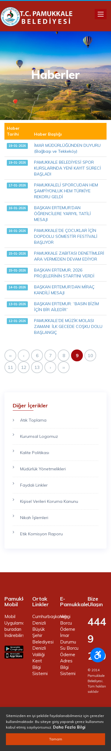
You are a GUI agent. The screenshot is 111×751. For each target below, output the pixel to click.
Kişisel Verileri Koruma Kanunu (49, 501)
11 (10, 367)
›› (63, 367)
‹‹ (10, 355)
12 (23, 367)
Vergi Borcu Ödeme (67, 623)
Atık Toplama (33, 420)
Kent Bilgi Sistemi (40, 667)
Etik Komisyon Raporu (41, 534)
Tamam (55, 739)
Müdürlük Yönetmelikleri (43, 469)
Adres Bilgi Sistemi (67, 667)
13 (37, 367)
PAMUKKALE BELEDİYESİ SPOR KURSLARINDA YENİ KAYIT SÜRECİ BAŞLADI (67, 168)
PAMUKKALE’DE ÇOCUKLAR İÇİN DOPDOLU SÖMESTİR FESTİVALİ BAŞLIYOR (65, 236)
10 (90, 355)
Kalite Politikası (34, 452)
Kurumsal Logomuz (39, 436)
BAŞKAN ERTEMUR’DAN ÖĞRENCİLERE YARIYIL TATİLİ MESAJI (62, 213)
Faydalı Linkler (34, 485)
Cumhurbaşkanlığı (49, 616)
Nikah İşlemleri (34, 517)
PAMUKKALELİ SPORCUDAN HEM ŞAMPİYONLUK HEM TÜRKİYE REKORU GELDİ (66, 190)
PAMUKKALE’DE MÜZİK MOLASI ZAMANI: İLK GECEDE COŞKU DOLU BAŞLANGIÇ (68, 326)
